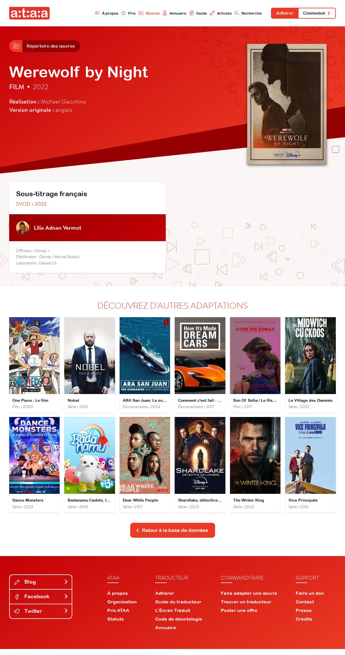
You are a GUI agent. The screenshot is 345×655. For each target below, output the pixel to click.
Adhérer (279, 13)
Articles (213, 13)
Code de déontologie (178, 624)
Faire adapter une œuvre (249, 599)
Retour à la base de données (172, 536)
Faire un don (310, 599)
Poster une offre (239, 616)
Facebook (41, 602)
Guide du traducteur (178, 607)
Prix (118, 13)
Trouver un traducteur (246, 607)
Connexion (315, 13)
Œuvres (139, 13)
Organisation (122, 607)
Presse (304, 616)
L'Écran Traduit (172, 616)
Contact (305, 607)
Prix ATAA (118, 616)
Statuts (115, 624)
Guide (190, 13)
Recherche (242, 13)
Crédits (304, 624)
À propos (95, 13)
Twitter (41, 617)
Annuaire (165, 13)
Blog (41, 588)
